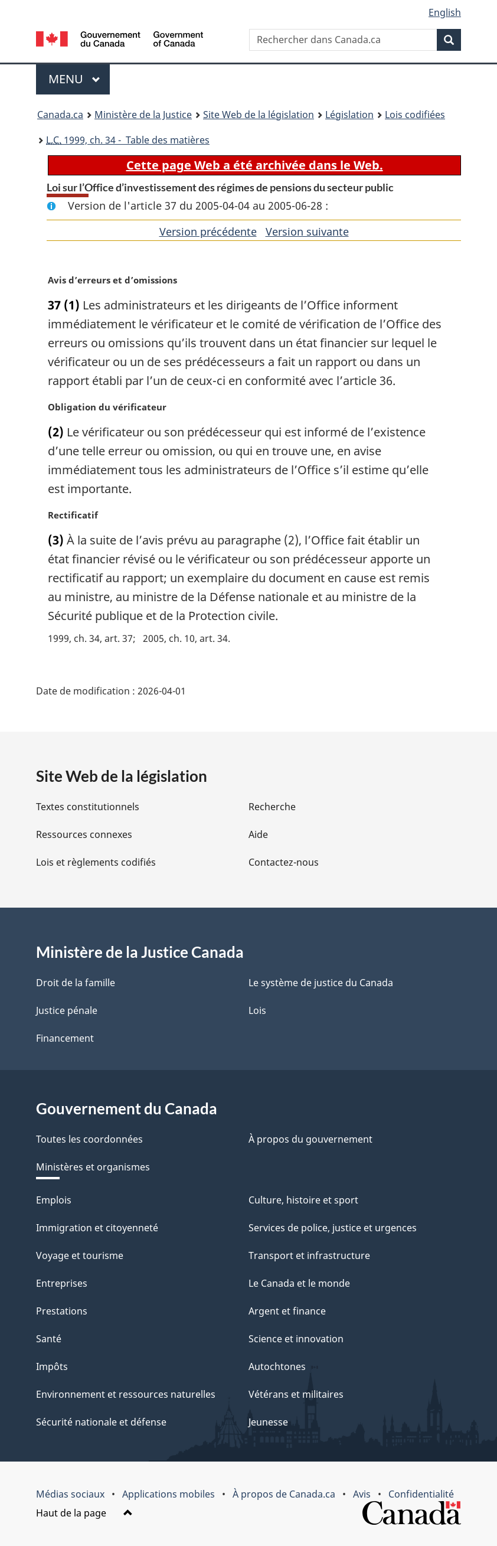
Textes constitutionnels (87, 806)
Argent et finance (287, 1310)
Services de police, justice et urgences (332, 1227)
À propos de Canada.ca (284, 1494)
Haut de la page (84, 1512)
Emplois (53, 1199)
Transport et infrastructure (309, 1255)
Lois (257, 1010)
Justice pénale (66, 1010)
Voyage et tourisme (79, 1255)
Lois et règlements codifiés (96, 862)
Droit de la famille (75, 982)
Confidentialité (421, 1494)
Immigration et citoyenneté (97, 1227)
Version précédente (208, 231)
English (445, 12)
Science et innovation (296, 1338)
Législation (349, 114)
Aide (258, 834)
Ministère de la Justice (143, 114)
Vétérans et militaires (296, 1394)
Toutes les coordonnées (89, 1139)
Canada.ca (60, 114)
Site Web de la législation (258, 114)
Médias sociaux (70, 1494)
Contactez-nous (283, 862)
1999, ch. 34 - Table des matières (128, 139)
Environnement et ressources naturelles (125, 1394)
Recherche (272, 806)
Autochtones (277, 1366)
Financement (65, 1038)
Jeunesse (268, 1421)
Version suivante (307, 231)
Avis (362, 1494)
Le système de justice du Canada (320, 982)
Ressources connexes (84, 834)
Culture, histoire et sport (303, 1199)
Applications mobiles (168, 1494)
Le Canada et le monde (299, 1283)
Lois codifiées (415, 114)
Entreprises (61, 1283)
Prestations (61, 1310)
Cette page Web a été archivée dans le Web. (254, 165)
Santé (48, 1338)
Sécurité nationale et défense (101, 1421)
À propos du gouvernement (310, 1139)
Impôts (52, 1366)
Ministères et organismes (93, 1166)
